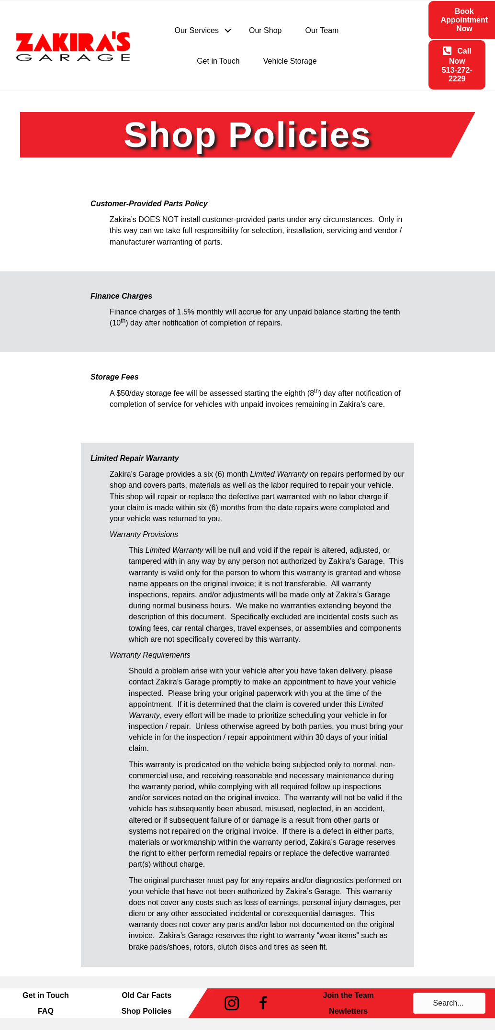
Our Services (197, 30)
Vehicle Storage (290, 61)
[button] (228, 30)
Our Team (321, 30)
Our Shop (265, 30)
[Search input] (449, 1003)
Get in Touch (218, 61)
